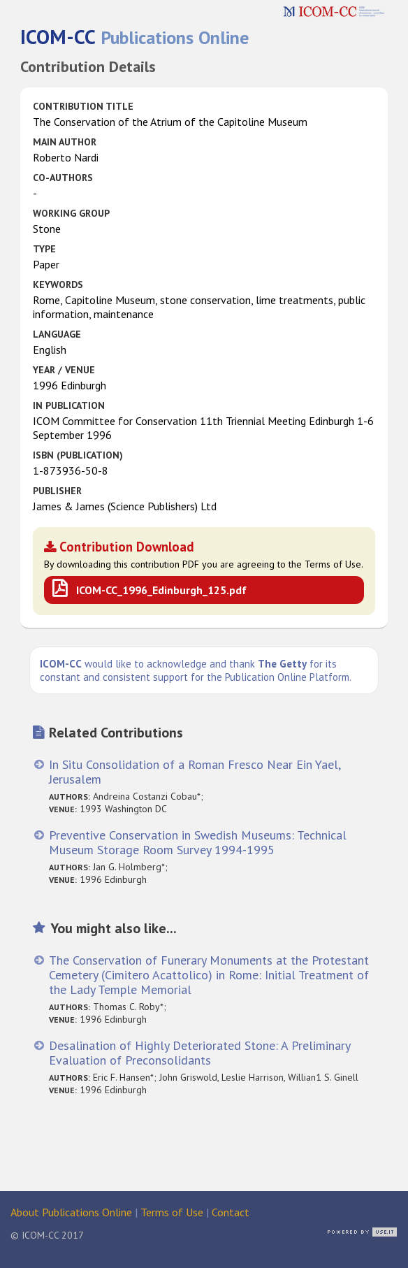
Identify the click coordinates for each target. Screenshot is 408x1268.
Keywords (58, 284)
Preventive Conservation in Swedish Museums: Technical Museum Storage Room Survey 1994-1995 (198, 842)
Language (57, 334)
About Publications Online (71, 1212)
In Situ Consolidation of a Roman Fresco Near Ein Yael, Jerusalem (194, 771)
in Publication (69, 405)
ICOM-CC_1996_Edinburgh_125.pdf (161, 590)
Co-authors (63, 177)
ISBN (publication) (78, 455)
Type (44, 249)
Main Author (64, 142)
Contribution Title (83, 106)
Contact (230, 1212)
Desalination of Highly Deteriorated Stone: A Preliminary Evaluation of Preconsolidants (199, 1052)
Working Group (71, 213)
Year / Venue (64, 369)
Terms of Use (171, 1212)
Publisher (57, 490)
